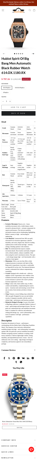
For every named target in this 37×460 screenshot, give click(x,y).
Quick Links (7, 452)
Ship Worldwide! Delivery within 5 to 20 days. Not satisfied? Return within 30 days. (18, 3)
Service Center (9, 446)
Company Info (8, 440)
